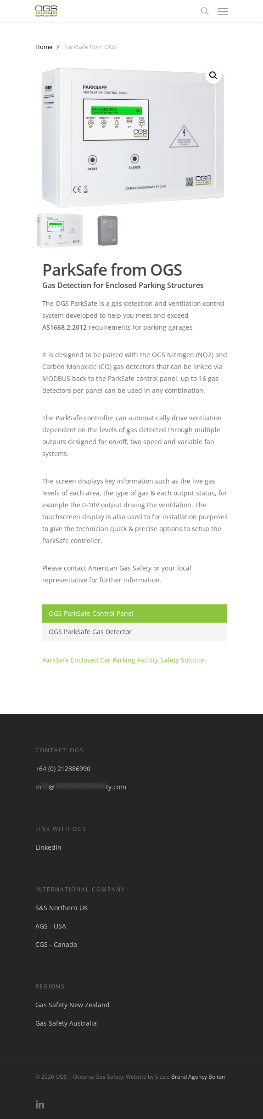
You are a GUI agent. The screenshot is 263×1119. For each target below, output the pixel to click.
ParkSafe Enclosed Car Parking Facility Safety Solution (124, 660)
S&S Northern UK (61, 907)
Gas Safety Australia (66, 1023)
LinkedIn (48, 847)
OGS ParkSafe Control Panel (91, 613)
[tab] (134, 613)
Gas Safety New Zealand (72, 1004)
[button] (223, 11)
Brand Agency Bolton (198, 1077)
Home (43, 47)
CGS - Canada (56, 944)
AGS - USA (50, 926)
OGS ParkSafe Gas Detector (90, 631)
